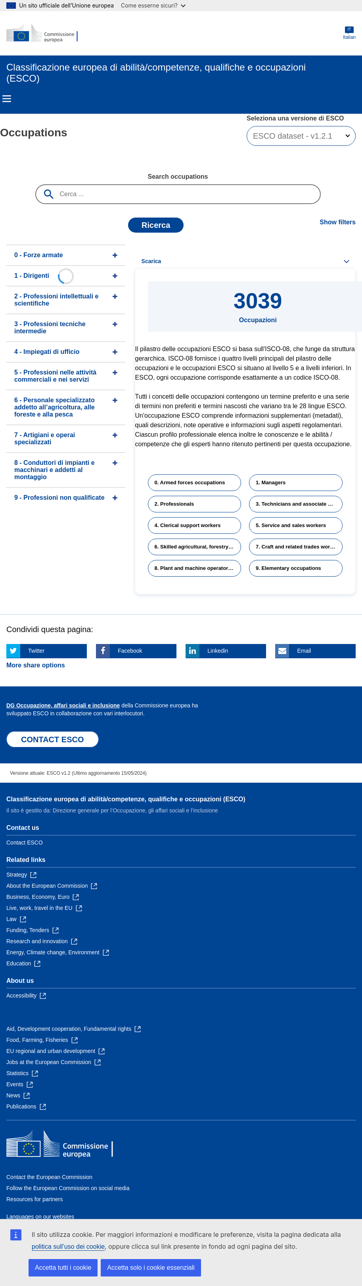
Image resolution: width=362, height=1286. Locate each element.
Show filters (338, 222)
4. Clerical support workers (188, 525)
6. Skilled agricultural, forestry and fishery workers (198, 547)
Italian (349, 33)
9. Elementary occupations (288, 568)
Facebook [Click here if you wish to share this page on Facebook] (130, 651)
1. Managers (270, 482)
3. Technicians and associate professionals (299, 504)
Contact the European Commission (49, 1177)
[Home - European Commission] (44, 33)
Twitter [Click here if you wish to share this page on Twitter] (36, 651)
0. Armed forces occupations (190, 482)
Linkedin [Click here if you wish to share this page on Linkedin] (217, 651)
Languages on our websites (40, 1216)
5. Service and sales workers (291, 525)
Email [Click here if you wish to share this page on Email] (304, 651)
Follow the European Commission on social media (67, 1188)
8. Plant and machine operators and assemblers (198, 568)
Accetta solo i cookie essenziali (151, 1267)
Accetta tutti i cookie (63, 1267)
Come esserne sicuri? (153, 5)
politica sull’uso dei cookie (68, 1246)
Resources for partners (34, 1199)
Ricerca (156, 225)
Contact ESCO (24, 842)
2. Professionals (174, 504)
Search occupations (177, 176)
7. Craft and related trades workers (298, 547)
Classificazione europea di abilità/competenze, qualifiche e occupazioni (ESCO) (125, 799)
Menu (7, 99)
